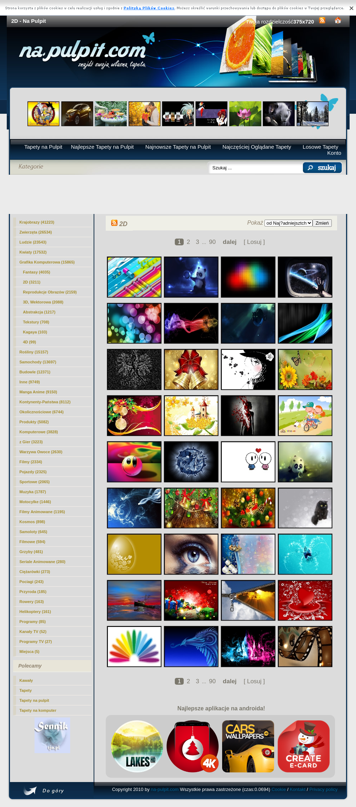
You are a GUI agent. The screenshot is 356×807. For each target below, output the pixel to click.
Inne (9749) (30, 382)
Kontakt (297, 789)
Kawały (26, 680)
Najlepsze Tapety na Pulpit (102, 147)
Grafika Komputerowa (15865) (47, 262)
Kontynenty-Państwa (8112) (45, 402)
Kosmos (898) (32, 522)
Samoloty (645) (33, 532)
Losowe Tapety (320, 147)
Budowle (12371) (35, 372)
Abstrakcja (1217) (39, 312)
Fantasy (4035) (36, 272)
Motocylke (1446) (35, 502)
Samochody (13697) (38, 362)
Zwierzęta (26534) (36, 232)
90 (212, 242)
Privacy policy (323, 789)
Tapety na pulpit (34, 700)
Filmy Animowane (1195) (42, 512)
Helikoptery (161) (35, 611)
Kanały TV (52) (33, 631)
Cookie (279, 789)
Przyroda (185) (33, 591)
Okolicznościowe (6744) (42, 412)
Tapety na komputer (38, 710)
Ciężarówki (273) (35, 572)
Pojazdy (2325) (33, 472)
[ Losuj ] (254, 242)
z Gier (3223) (31, 442)
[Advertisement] (178, 194)
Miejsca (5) (30, 651)
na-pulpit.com (165, 789)
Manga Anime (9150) (38, 392)
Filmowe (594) (33, 542)
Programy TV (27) (36, 641)
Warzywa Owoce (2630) (41, 452)
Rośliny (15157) (34, 352)
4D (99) (29, 342)
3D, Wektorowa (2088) (43, 302)
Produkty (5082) (34, 422)
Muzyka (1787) (33, 492)
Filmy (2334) (31, 462)
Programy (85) (33, 621)
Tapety (26, 690)
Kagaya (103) (35, 332)
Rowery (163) (32, 601)
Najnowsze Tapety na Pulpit (178, 147)
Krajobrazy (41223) (37, 222)
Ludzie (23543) (33, 242)
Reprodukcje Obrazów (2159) (50, 292)
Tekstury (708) (36, 322)
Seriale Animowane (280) (43, 562)
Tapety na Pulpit (43, 147)
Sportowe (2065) (35, 482)
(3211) (32, 282)
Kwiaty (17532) (33, 252)
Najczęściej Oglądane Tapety (256, 147)
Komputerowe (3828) (39, 432)
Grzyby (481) (31, 552)
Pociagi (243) (32, 581)
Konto (334, 153)
